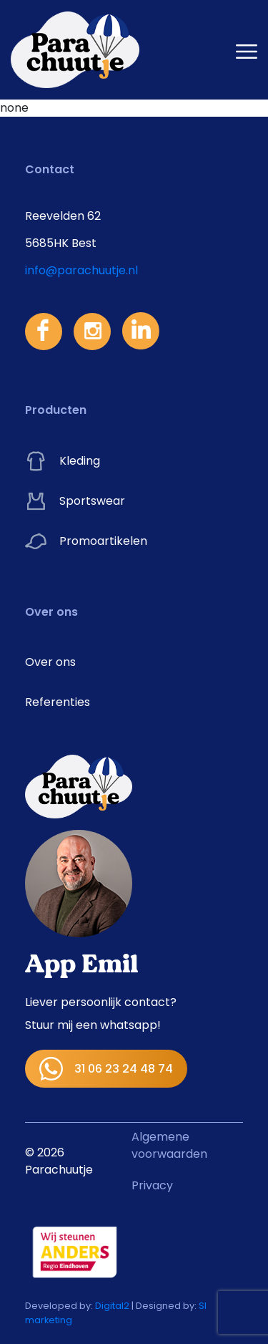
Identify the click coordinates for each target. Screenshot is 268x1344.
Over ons (50, 662)
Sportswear (75, 501)
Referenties (57, 702)
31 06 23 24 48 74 (106, 1068)
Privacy (152, 1185)
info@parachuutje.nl (81, 270)
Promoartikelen (86, 541)
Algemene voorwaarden (169, 1145)
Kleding (62, 461)
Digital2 (112, 1306)
